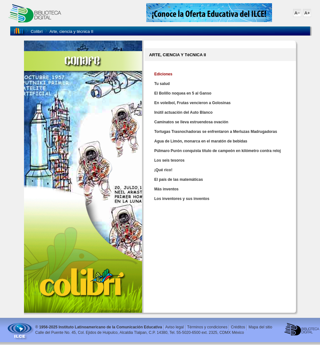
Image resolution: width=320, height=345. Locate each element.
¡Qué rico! (163, 170)
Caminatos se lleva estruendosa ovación (191, 122)
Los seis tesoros (169, 160)
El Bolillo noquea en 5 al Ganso (183, 93)
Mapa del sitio (260, 327)
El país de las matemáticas (178, 179)
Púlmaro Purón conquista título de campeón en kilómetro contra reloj (217, 151)
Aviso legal (174, 327)
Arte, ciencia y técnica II (71, 31)
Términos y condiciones (207, 327)
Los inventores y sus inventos (181, 198)
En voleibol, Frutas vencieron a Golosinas (192, 103)
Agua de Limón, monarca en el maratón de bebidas (200, 141)
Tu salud (162, 83)
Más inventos (166, 189)
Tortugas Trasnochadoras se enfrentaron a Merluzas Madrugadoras (215, 131)
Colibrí (37, 31)
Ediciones (163, 74)
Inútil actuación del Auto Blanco (183, 112)
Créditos (238, 327)
